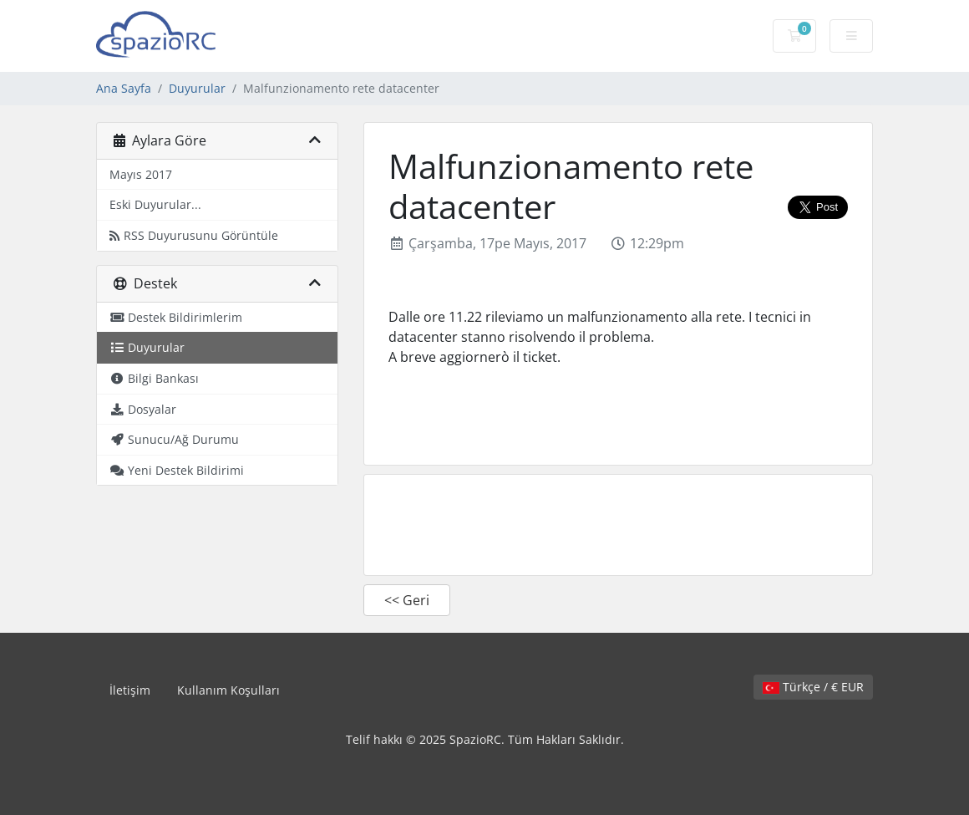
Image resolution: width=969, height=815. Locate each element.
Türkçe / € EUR (813, 687)
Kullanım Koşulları (228, 690)
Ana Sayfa (123, 88)
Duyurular (197, 88)
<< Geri (406, 600)
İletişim (129, 690)
